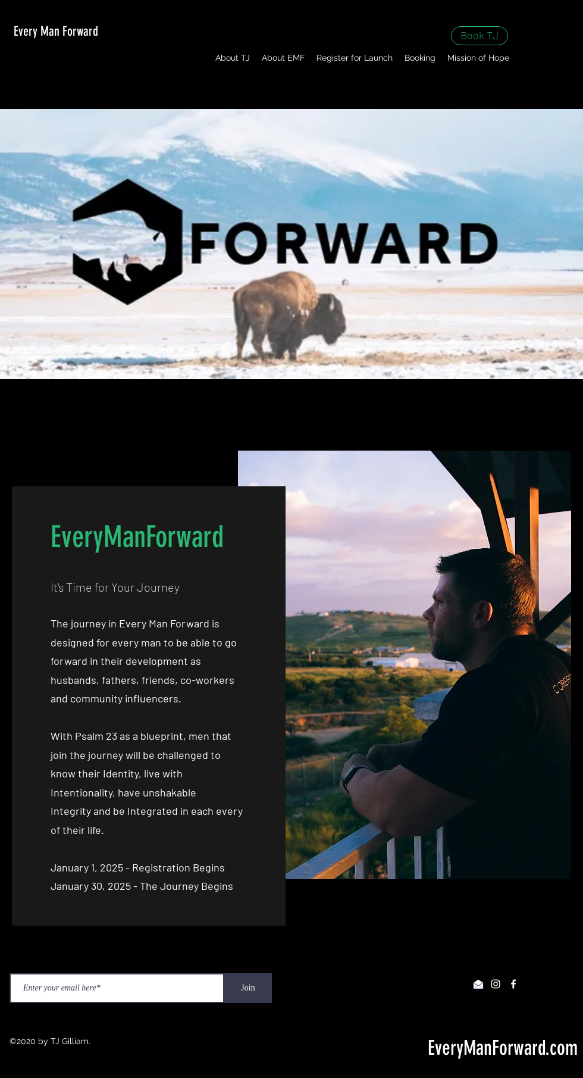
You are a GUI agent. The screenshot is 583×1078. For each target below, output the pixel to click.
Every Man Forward (56, 31)
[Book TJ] (479, 35)
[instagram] (495, 984)
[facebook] (513, 984)
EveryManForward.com (503, 1048)
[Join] (248, 988)
